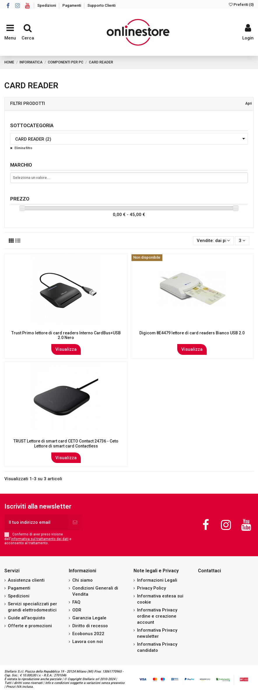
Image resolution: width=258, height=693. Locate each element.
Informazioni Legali (157, 580)
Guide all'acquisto (26, 618)
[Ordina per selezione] (213, 240)
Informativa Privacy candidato (157, 647)
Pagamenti (72, 5)
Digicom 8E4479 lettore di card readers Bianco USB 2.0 (192, 333)
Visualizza (66, 349)
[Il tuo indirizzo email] (36, 522)
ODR (76, 610)
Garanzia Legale (89, 618)
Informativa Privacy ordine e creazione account (157, 616)
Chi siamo (82, 580)
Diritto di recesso (90, 625)
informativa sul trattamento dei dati (40, 539)
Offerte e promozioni (30, 625)
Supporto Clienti (101, 5)
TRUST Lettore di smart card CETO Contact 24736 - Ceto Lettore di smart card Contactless (65, 443)
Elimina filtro (23, 148)
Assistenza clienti (26, 580)
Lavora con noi (87, 641)
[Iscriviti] (75, 522)
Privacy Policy (151, 588)
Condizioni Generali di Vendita (95, 591)
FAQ (76, 602)
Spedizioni (47, 5)
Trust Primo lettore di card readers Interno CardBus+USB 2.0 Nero (66, 335)
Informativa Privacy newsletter (157, 633)
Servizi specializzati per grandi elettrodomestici (32, 607)
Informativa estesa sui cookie (160, 599)
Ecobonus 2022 (88, 633)
